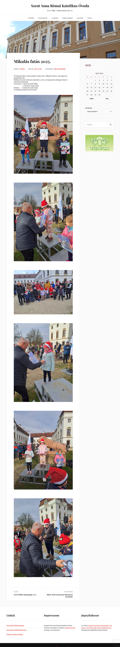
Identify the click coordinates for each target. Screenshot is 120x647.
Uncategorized (60, 69)
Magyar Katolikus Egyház (15, 634)
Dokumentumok (67, 18)
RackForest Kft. (70, 628)
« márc (91, 98)
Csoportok (54, 18)
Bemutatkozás (42, 18)
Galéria (89, 18)
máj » (107, 98)
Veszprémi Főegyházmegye (15, 625)
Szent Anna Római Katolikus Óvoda (60, 5)
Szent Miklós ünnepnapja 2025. (25, 595)
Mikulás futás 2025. (32, 61)
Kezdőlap (31, 18)
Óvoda (22, 69)
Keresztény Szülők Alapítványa (16, 630)
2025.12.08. (38, 69)
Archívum (88, 108)
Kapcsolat (80, 18)
